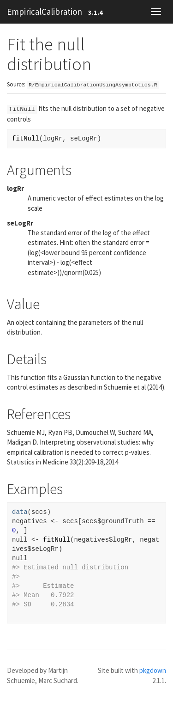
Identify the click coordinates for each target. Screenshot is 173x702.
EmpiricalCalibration (44, 11)
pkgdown (152, 670)
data (20, 512)
